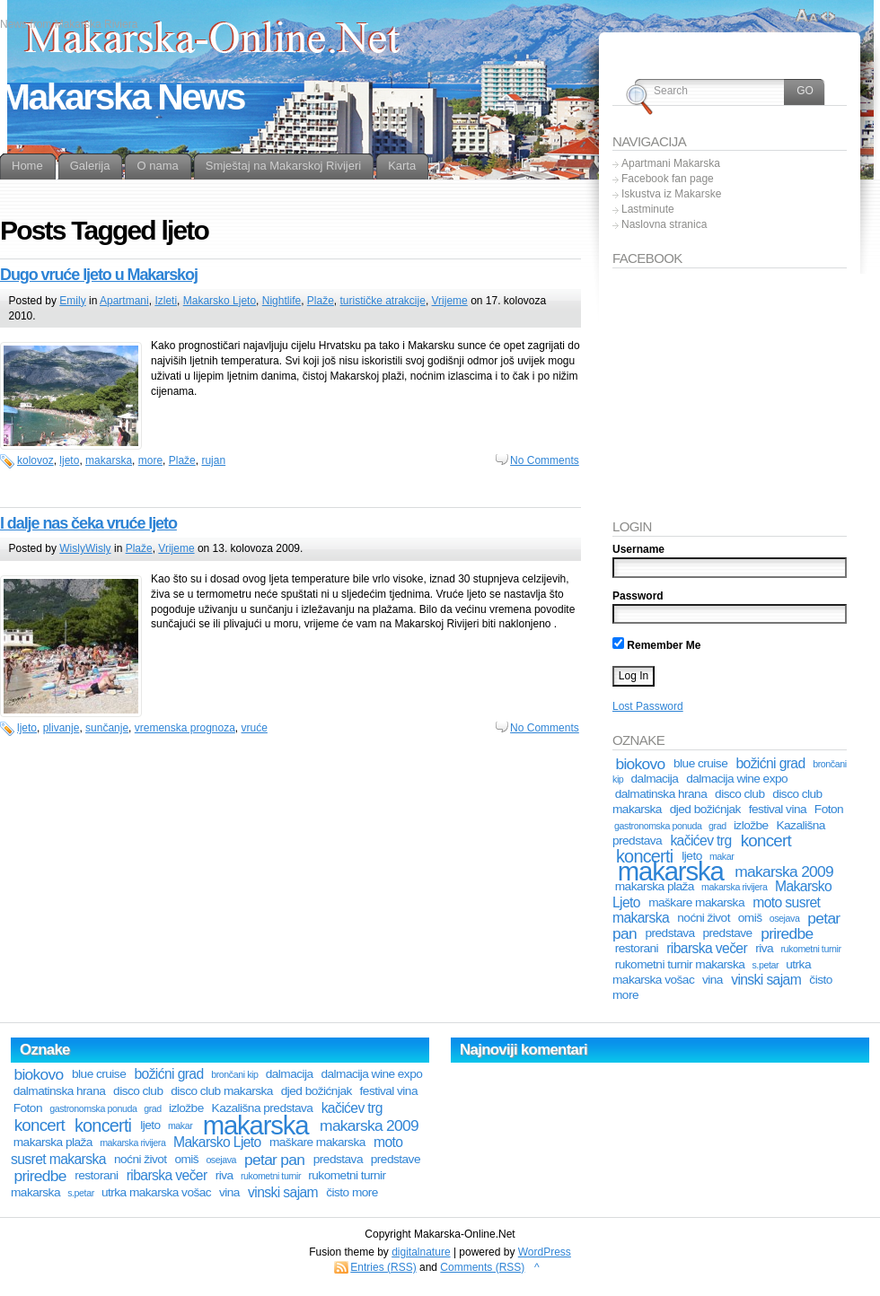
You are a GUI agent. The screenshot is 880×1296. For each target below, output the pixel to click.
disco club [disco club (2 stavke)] (739, 794)
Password (638, 596)
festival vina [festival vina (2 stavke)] (777, 809)
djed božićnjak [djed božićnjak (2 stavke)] (705, 809)
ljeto (69, 460)
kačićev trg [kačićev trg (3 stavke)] (700, 840)
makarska (108, 460)
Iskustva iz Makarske (671, 194)
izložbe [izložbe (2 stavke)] (751, 825)
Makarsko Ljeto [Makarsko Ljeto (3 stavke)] (217, 1142)
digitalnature (421, 1252)
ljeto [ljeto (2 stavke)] (150, 1125)
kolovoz (35, 460)
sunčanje (106, 728)
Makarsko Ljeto (219, 300)
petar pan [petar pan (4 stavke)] (274, 1160)
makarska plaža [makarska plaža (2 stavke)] (654, 886)
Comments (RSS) (482, 1267)
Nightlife (281, 300)
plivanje (61, 728)
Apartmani (124, 300)
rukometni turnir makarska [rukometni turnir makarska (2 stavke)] (680, 964)
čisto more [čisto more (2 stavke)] (352, 1192)
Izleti (165, 300)
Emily (72, 300)
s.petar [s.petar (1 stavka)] (765, 964)
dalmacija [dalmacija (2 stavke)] (655, 778)
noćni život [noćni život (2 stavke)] (703, 917)
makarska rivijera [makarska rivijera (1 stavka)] (734, 886)
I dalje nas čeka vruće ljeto (88, 523)
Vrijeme (450, 300)
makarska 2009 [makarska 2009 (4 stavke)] (784, 871)
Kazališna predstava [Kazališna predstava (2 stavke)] (262, 1108)
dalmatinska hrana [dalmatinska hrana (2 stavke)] (661, 794)
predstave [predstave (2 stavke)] (727, 933)
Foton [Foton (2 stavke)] (828, 809)
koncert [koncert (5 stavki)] (766, 840)
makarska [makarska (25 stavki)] (671, 871)
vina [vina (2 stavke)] (712, 979)
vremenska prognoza (185, 728)
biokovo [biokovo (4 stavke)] (639, 764)
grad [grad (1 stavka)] (717, 825)
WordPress (544, 1252)
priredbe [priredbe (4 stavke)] (787, 933)
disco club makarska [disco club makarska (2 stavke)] (222, 1091)
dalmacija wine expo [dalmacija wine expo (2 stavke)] (737, 778)
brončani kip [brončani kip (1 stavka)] (234, 1074)
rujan (213, 460)
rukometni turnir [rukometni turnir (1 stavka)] (810, 948)
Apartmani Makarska (670, 163)
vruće (255, 728)
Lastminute (647, 209)
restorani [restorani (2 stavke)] (636, 948)
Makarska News (122, 97)
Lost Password (647, 706)
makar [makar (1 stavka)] (180, 1125)
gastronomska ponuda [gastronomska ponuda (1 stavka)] (657, 825)
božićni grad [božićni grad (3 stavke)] (770, 763)
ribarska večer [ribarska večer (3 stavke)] (706, 948)
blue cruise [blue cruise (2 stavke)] (700, 763)
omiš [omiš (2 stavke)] (750, 917)
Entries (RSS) (383, 1267)
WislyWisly (84, 548)
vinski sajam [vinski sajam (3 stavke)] (766, 979)
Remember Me (656, 645)
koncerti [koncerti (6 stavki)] (103, 1125)
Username (638, 549)
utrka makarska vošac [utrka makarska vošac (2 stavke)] (156, 1192)
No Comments (544, 460)
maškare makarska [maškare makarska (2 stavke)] (696, 902)
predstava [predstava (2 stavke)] (669, 933)
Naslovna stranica (664, 224)
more (150, 460)
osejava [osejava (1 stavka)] (785, 918)
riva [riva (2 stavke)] (764, 948)
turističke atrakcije (383, 300)
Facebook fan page (667, 178)
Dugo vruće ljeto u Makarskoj (99, 275)
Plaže (320, 300)
